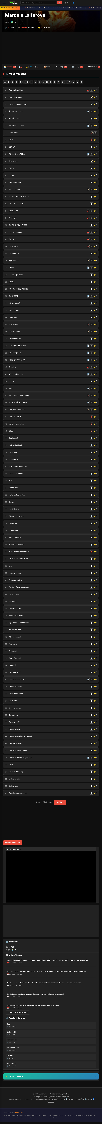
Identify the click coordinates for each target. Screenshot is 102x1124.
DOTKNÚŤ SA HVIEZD (18, 225)
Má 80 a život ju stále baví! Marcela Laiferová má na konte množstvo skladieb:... (53, 8)
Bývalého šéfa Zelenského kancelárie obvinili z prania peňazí (25, 1117)
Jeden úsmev (14, 596)
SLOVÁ (12, 168)
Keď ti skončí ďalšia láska (19, 396)
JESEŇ (12, 176)
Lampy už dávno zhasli (18, 104)
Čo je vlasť (13, 702)
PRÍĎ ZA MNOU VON (17, 361)
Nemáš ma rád (15, 610)
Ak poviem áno (15, 631)
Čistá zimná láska (16, 695)
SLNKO (12, 147)
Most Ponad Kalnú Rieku (19, 553)
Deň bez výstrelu (15, 745)
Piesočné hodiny (15, 581)
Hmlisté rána (14, 510)
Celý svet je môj (15, 674)
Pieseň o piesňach (16, 275)
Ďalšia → (60, 804)
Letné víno (13, 453)
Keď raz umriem (15, 233)
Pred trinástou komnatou (19, 589)
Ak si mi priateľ (15, 638)
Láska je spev (14, 332)
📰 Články (61, 67)
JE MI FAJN (14, 254)
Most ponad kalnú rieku (18, 468)
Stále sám (13, 318)
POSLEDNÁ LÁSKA (17, 154)
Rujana (11, 389)
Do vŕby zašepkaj (16, 774)
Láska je (12, 282)
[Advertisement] (51, 48)
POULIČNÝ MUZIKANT (18, 403)
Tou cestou (13, 161)
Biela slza (12, 603)
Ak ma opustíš (14, 304)
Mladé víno (13, 325)
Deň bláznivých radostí (18, 752)
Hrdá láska (13, 133)
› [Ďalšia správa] (100, 7)
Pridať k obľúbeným (12, 845)
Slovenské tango (15, 97)
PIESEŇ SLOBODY (16, 204)
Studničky (13, 524)
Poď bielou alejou (16, 90)
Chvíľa (11, 268)
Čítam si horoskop (16, 517)
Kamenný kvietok (16, 617)
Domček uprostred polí (18, 795)
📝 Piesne (21, 67)
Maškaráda (13, 460)
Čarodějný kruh (15, 660)
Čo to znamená (15, 710)
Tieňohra (12, 368)
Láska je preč (14, 211)
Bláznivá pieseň (15, 354)
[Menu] (4, 3)
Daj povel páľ (14, 724)
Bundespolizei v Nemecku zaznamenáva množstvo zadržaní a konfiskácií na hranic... (33, 1120)
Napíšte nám (58, 1101)
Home (10, 1101)
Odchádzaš (13, 439)
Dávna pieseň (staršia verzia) (20, 738)
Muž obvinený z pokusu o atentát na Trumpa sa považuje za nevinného (72, 1117)
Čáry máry (13, 667)
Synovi (11, 503)
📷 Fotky (77, 67)
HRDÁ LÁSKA (14, 119)
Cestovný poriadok (16, 681)
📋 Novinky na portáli (74, 1101)
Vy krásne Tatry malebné (19, 624)
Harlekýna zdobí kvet (17, 346)
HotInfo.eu (19, 1114)
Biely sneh (13, 653)
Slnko (11, 432)
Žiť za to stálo (14, 190)
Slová (11, 140)
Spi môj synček (15, 539)
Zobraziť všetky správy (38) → (18, 1014)
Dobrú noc (13, 788)
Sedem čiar (13, 489)
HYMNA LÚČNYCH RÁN (19, 197)
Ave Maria (13, 646)
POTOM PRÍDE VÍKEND (18, 289)
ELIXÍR (11, 382)
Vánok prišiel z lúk (16, 375)
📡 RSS (88, 1101)
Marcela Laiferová (25, 15)
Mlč (10, 482)
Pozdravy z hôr (15, 339)
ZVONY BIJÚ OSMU (17, 126)
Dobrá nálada (14, 781)
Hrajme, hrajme (15, 574)
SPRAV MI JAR (15, 183)
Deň (10, 567)
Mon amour (13, 532)
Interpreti (18, 1101)
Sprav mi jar (14, 261)
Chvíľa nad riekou (16, 688)
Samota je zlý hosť (16, 546)
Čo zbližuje (13, 717)
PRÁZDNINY (14, 311)
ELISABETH (14, 297)
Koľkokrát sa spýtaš (17, 496)
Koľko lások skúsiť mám (18, 560)
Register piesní (29, 1101)
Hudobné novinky (44, 1101)
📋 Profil (47, 67)
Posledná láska (15, 418)
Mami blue (13, 218)
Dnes (11, 767)
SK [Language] (66, 3)
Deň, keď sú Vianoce (17, 411)
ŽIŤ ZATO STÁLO (16, 111)
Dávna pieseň (14, 731)
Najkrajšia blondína (16, 446)
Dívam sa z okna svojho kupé (20, 759)
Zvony (11, 240)
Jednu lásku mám (16, 475)
